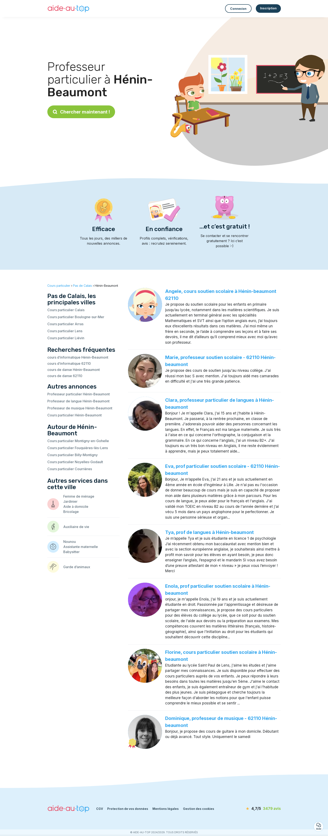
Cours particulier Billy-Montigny (72, 455)
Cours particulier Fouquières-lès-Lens (77, 448)
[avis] (256, 809)
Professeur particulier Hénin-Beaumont (78, 394)
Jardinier (70, 501)
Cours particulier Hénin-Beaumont (74, 415)
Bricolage (71, 512)
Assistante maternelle (80, 547)
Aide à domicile (75, 506)
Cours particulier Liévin (65, 338)
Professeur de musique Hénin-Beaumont (79, 408)
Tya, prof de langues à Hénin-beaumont (209, 532)
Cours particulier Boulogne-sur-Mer (75, 317)
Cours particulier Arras (65, 324)
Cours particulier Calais (65, 310)
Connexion (238, 8)
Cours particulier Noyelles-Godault (75, 462)
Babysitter (71, 552)
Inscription (268, 8)
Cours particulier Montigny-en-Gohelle (78, 441)
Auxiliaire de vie (76, 527)
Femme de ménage (78, 496)
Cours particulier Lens (64, 331)
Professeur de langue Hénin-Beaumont (78, 401)
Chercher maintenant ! (81, 112)
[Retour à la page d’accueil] (68, 8)
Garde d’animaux (76, 567)
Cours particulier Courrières (69, 469)
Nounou (69, 541)
